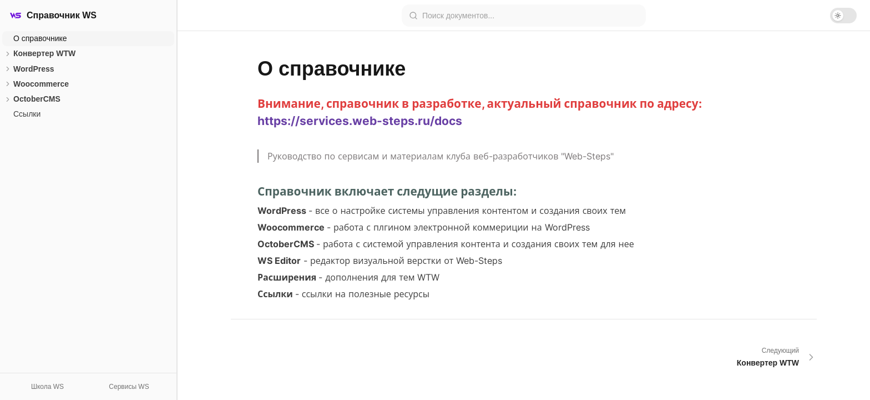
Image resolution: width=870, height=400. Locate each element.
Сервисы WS (129, 387)
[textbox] (523, 206)
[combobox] (530, 15)
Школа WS (47, 387)
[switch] (843, 15)
